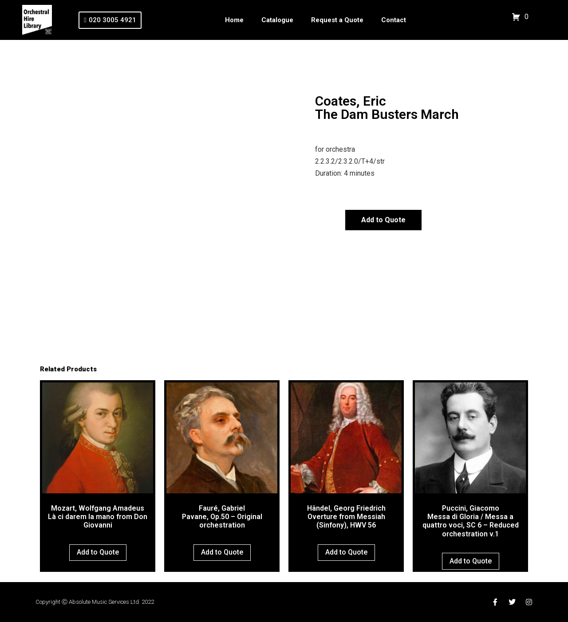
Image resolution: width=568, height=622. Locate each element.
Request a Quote (337, 20)
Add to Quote (383, 220)
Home (234, 20)
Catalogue (277, 20)
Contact (393, 20)
